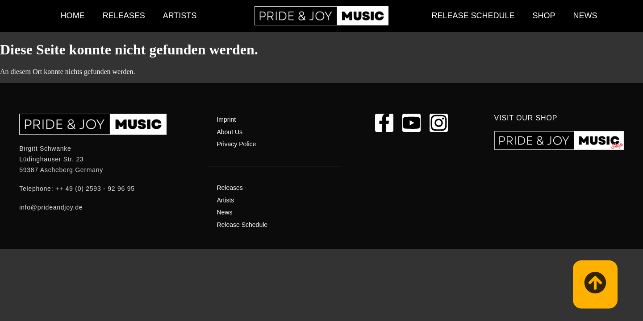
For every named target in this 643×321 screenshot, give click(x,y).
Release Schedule (472, 15)
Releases (124, 15)
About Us (229, 132)
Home (73, 15)
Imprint (226, 119)
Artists (180, 15)
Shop (544, 15)
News (585, 15)
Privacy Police (236, 144)
